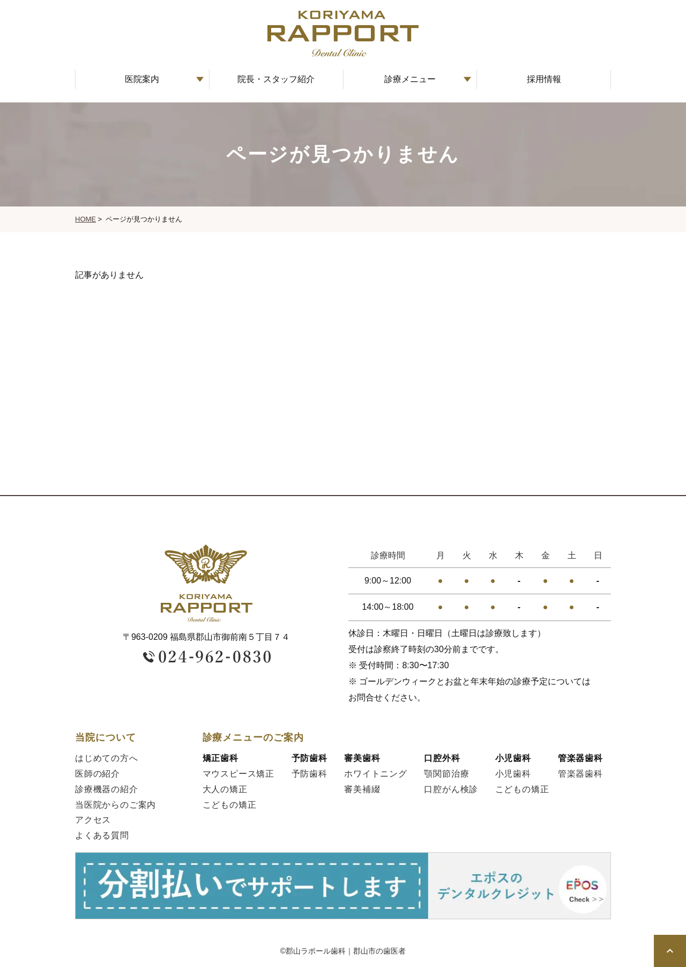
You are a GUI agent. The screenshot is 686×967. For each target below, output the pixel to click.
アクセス (93, 819)
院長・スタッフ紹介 (276, 79)
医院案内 (142, 79)
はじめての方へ (106, 758)
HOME (85, 219)
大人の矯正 (225, 789)
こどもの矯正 (230, 804)
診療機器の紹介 (106, 789)
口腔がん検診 (451, 789)
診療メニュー (410, 79)
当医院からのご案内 (115, 804)
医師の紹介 (97, 773)
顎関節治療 (446, 773)
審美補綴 (362, 789)
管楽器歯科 (580, 773)
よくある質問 (102, 835)
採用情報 (544, 79)
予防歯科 (309, 773)
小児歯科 (513, 773)
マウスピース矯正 (238, 773)
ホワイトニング (375, 773)
